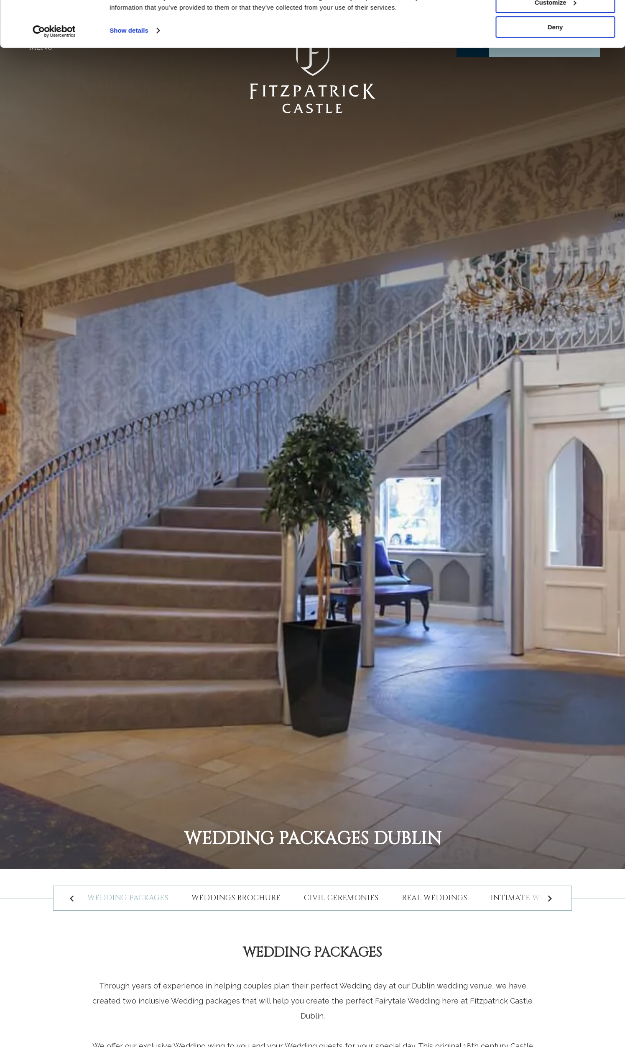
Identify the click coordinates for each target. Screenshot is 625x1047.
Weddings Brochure (236, 898)
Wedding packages (127, 898)
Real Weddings (434, 898)
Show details (129, 73)
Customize (556, 45)
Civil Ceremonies (341, 898)
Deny (555, 70)
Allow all (555, 20)
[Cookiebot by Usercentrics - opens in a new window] (54, 74)
